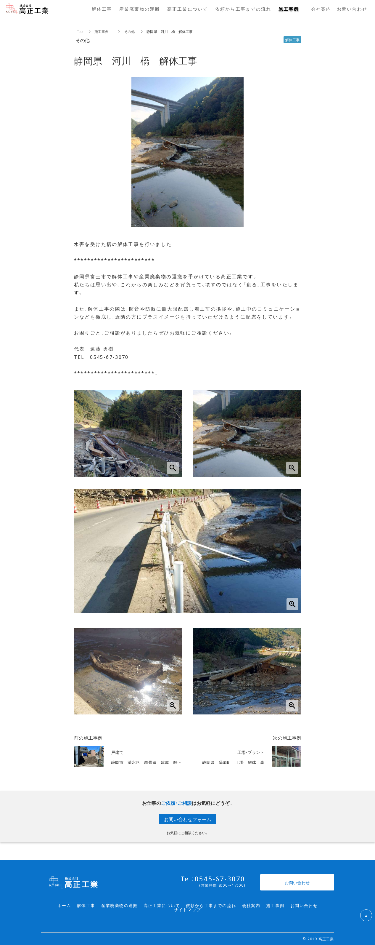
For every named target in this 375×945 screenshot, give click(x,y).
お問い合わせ (304, 905)
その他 (129, 31)
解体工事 (86, 905)
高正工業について (162, 905)
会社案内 (251, 905)
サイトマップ (187, 909)
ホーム (64, 905)
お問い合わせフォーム (187, 819)
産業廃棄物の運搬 (119, 905)
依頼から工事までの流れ (211, 905)
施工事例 (103, 31)
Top (80, 31)
